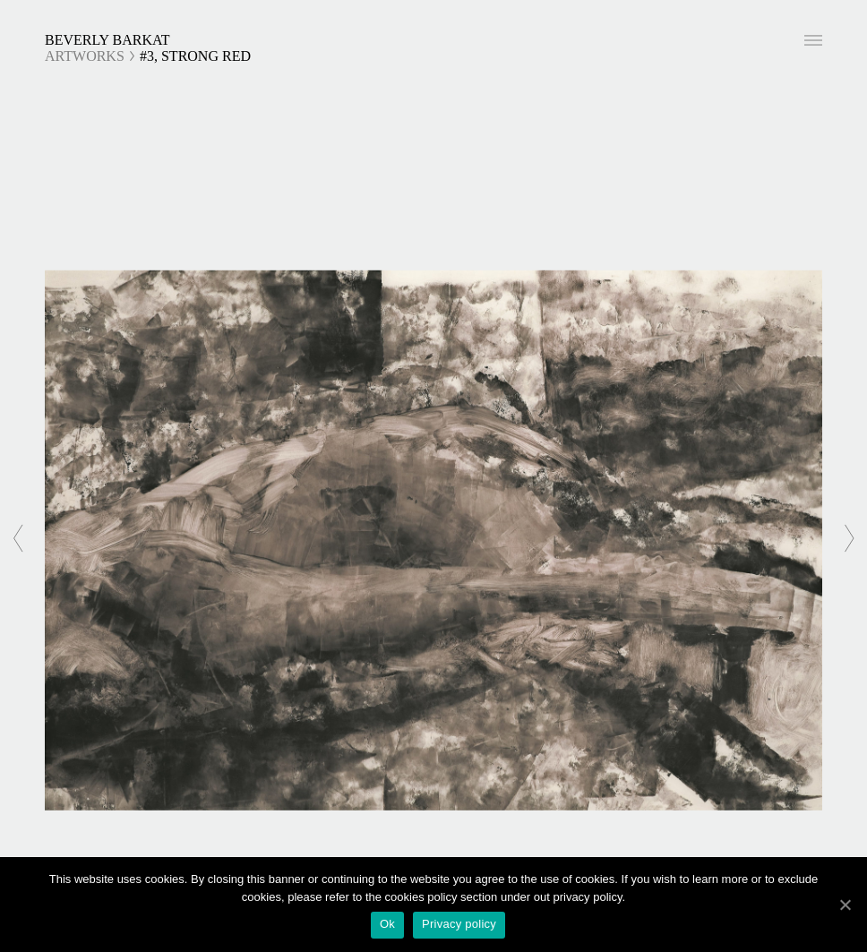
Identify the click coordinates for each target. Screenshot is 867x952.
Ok (387, 924)
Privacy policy (459, 924)
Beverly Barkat (107, 39)
